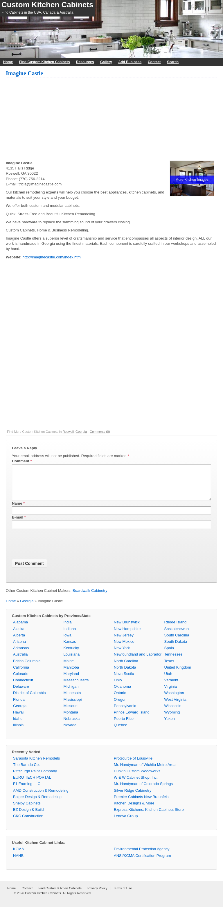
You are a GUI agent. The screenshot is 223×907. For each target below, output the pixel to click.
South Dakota (175, 648)
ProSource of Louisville (133, 765)
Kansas (70, 648)
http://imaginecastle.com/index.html (52, 257)
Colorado (20, 680)
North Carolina (126, 668)
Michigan (71, 693)
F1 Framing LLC (26, 791)
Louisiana (72, 661)
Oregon (120, 706)
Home (8, 62)
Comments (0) (100, 431)
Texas (169, 668)
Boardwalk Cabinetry (90, 597)
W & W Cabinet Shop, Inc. (136, 784)
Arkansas (21, 655)
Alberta (19, 642)
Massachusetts (76, 687)
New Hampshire (127, 636)
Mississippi (73, 706)
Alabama (20, 629)
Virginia (170, 693)
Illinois (18, 732)
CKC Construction (28, 823)
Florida (19, 706)
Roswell (68, 431)
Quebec (120, 732)
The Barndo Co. (26, 771)
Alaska (18, 636)
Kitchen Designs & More (134, 810)
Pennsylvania (125, 713)
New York (122, 655)
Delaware (21, 693)
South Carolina (176, 642)
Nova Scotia (124, 680)
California (21, 674)
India (68, 629)
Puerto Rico (124, 725)
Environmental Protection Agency (142, 856)
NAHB (18, 862)
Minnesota (72, 700)
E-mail (17, 524)
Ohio (118, 687)
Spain (169, 655)
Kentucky (71, 655)
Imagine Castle (24, 73)
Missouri (71, 713)
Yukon (169, 725)
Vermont (171, 687)
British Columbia (27, 668)
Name (17, 510)
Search (173, 62)
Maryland (71, 680)
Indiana (70, 636)
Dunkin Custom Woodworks (137, 778)
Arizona (19, 648)
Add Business (129, 62)
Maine (69, 668)
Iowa (67, 642)
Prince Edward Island (132, 719)
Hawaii (18, 719)
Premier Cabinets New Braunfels (141, 804)
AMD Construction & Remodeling (41, 797)
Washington (174, 700)
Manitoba (71, 674)
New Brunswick (127, 629)
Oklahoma (122, 693)
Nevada (70, 732)
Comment (22, 461)
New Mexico (124, 648)
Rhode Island (175, 629)
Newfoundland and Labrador (137, 661)
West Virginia (175, 706)
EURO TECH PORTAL (32, 784)
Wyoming (172, 719)
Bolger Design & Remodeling (37, 804)
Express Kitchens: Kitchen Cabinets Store (149, 816)
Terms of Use (122, 895)
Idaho (18, 725)
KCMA (18, 856)
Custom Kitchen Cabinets (47, 4)
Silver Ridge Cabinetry (132, 797)
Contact (154, 62)
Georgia (81, 431)
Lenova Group (126, 823)
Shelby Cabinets (27, 810)
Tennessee (173, 661)
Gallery (106, 62)
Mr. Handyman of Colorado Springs (143, 791)
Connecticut (23, 687)
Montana (71, 719)
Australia (20, 661)
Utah (168, 680)
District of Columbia (29, 700)
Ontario (120, 700)
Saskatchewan (176, 636)
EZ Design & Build (28, 816)
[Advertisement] (111, 119)
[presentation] (56, 552)
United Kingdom (177, 674)
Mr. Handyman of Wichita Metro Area (144, 771)
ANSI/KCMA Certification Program (142, 862)
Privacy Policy (97, 895)
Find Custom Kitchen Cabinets (44, 62)
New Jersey (124, 642)
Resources (85, 62)
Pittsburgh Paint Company (35, 778)
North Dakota (125, 674)
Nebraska (72, 725)
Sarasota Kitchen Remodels (36, 765)
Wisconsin (172, 713)
